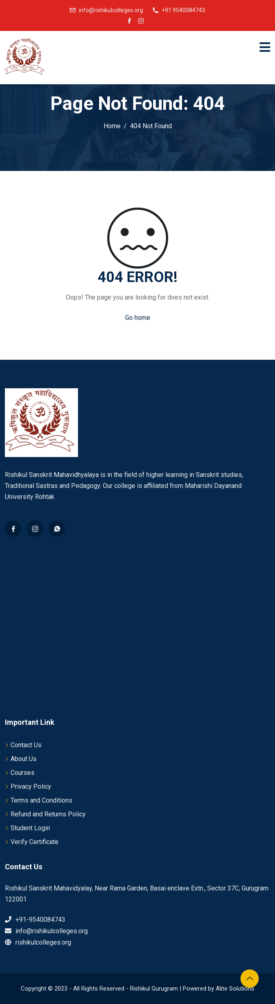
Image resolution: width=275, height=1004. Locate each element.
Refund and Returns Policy (48, 814)
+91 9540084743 (183, 10)
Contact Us (26, 745)
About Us (24, 759)
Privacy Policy (31, 786)
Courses (23, 773)
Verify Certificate (34, 842)
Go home (137, 318)
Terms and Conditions (41, 800)
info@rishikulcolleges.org (111, 10)
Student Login (30, 828)
